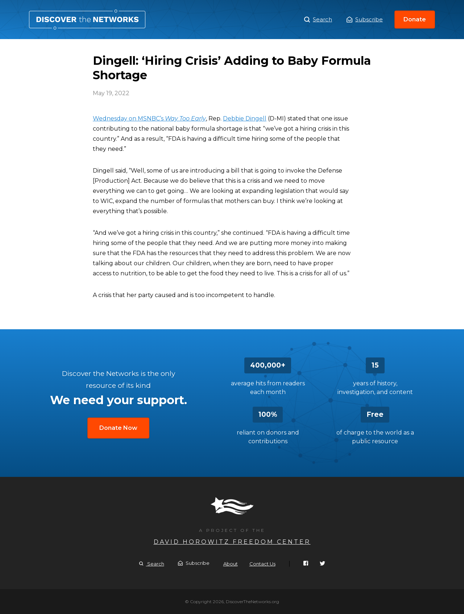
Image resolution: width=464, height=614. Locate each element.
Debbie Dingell (244, 118)
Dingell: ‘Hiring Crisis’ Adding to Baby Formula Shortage (87, 19)
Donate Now (118, 427)
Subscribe (365, 19)
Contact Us (262, 564)
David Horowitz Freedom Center (232, 541)
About (230, 564)
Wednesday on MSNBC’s (149, 118)
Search (318, 19)
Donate (414, 19)
